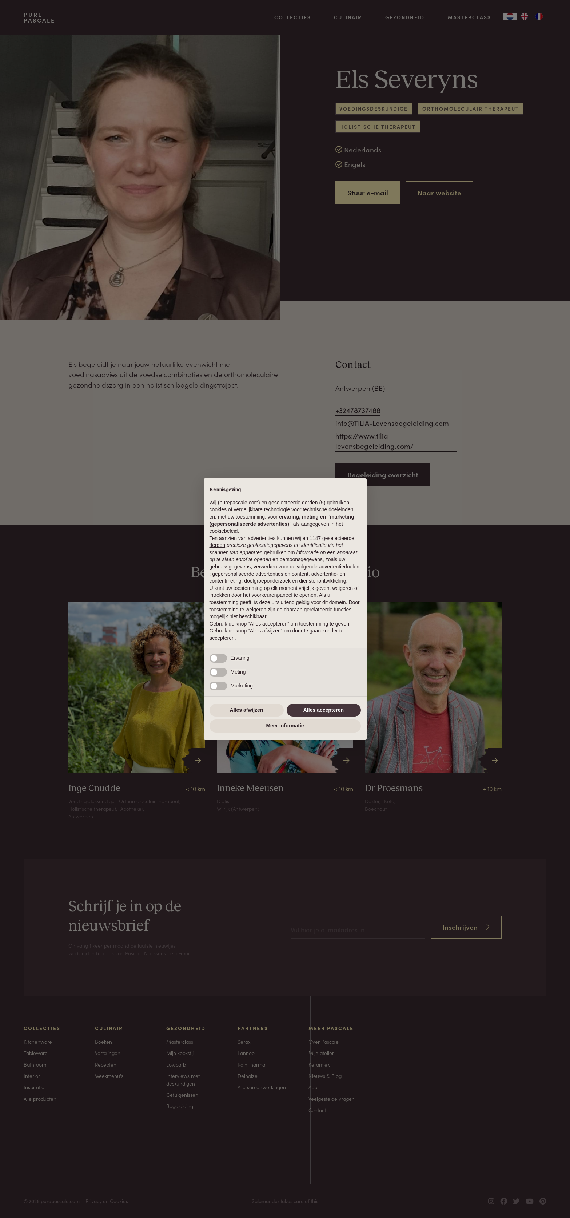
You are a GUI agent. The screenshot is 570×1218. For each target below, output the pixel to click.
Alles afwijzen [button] (246, 710)
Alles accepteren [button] (323, 710)
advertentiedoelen (339, 567)
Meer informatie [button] (285, 726)
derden (218, 545)
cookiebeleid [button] (224, 531)
